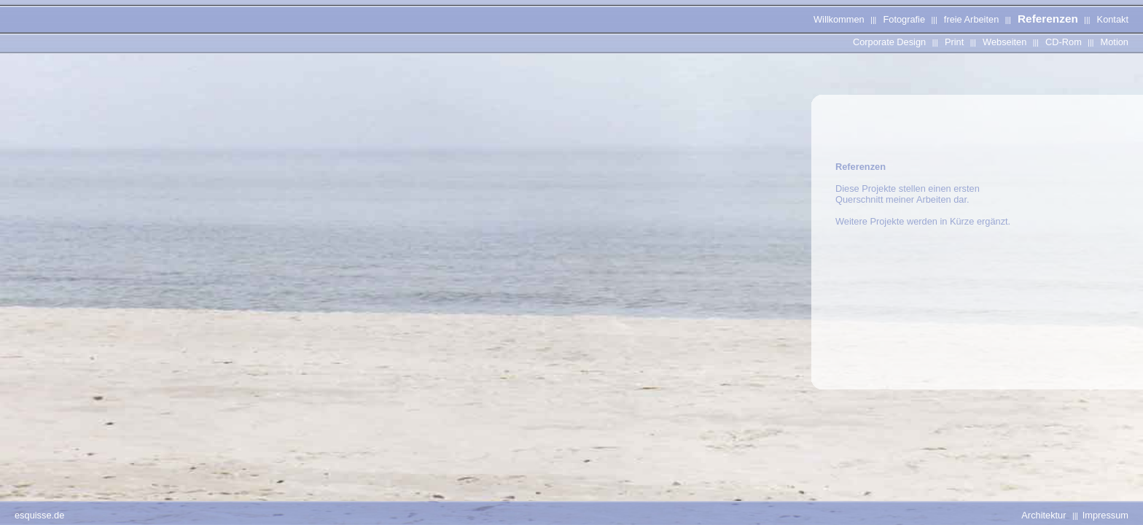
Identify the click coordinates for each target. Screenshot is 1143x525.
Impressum (1105, 515)
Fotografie (904, 19)
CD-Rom (1063, 41)
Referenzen (1048, 18)
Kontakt (1112, 19)
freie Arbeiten (971, 19)
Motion (1114, 41)
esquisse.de (39, 515)
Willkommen (839, 19)
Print (954, 41)
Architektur (1043, 515)
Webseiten (1004, 41)
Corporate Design (889, 41)
